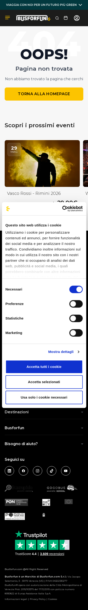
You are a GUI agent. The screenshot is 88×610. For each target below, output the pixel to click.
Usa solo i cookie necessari (44, 397)
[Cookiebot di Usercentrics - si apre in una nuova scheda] (63, 209)
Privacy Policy (38, 599)
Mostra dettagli (60, 352)
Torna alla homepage (44, 94)
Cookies (52, 599)
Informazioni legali (16, 599)
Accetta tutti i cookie (44, 367)
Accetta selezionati (44, 382)
